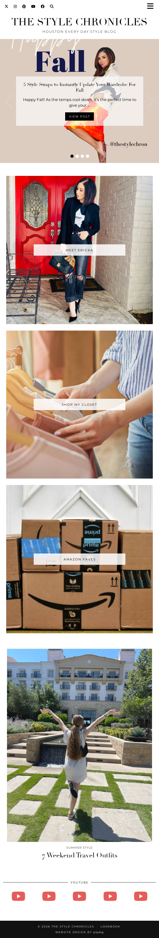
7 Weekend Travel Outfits (79, 855)
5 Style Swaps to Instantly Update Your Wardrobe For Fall (80, 87)
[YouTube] (33, 6)
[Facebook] (43, 6)
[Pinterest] (24, 6)
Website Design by (79, 932)
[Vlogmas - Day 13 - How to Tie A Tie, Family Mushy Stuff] (140, 896)
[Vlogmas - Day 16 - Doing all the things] (79, 896)
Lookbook (110, 926)
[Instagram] (15, 6)
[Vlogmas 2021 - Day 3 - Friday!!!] (48, 896)
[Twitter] (7, 6)
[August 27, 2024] (18, 896)
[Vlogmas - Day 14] (110, 896)
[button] (152, 6)
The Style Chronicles (79, 22)
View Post (79, 116)
